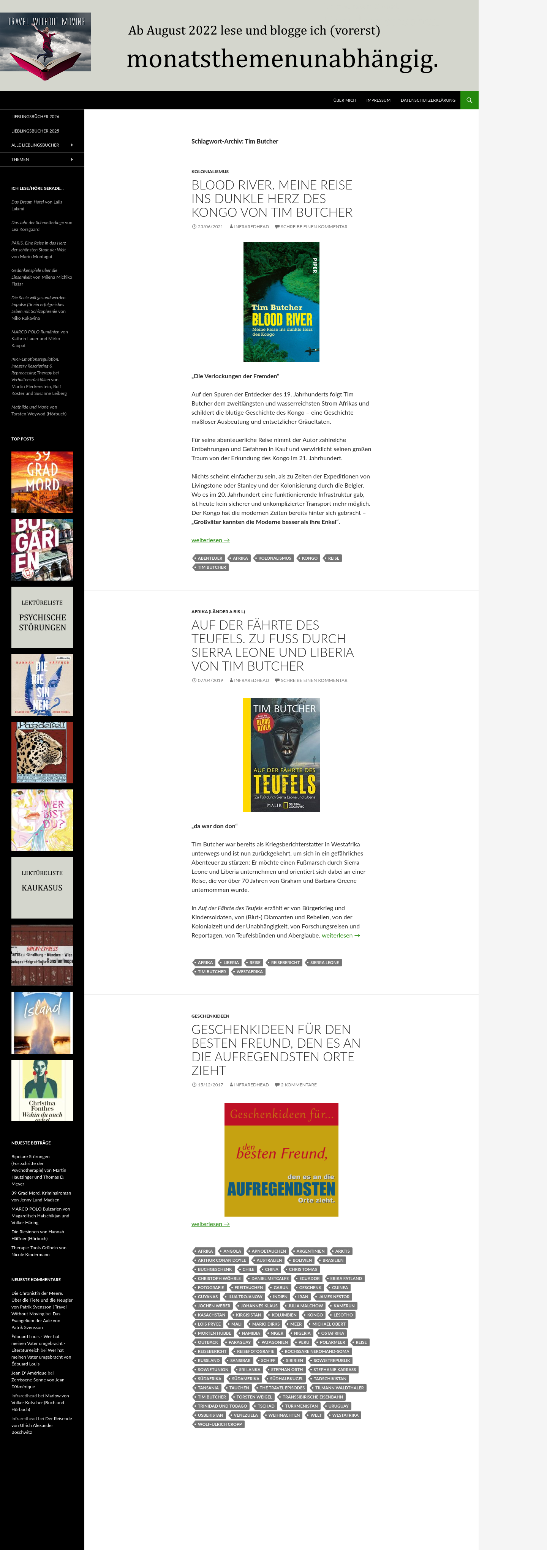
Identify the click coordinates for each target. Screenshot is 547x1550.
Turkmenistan (301, 1405)
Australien (269, 1260)
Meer (296, 1323)
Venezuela (246, 1415)
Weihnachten (284, 1415)
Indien (280, 1296)
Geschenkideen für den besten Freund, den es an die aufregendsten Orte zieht (276, 1049)
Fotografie (211, 1287)
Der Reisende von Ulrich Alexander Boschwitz (41, 1425)
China (271, 1269)
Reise (333, 558)
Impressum (378, 100)
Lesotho (343, 1314)
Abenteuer (210, 558)
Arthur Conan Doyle (222, 1260)
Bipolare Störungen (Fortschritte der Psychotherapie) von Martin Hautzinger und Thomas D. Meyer (38, 1170)
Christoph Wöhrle (219, 1278)
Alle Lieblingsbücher (35, 144)
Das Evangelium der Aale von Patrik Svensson (35, 1320)
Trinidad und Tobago (222, 1405)
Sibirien (294, 1360)
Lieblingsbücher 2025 (35, 130)
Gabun (281, 1287)
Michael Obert (328, 1323)
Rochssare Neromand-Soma (317, 1351)
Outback (208, 1342)
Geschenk (310, 1287)
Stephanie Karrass (335, 1369)
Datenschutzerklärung (428, 100)
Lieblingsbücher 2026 (35, 116)
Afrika (240, 558)
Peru (304, 1342)
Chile (249, 1269)
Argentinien (311, 1251)
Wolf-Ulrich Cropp (220, 1424)
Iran (303, 1296)
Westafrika (250, 971)
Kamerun (344, 1305)
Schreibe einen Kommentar (314, 226)
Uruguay (339, 1405)
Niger (277, 1333)
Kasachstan (211, 1314)
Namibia (251, 1333)
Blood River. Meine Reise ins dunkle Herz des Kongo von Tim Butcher (272, 198)
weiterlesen (210, 539)
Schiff (268, 1360)
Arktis (342, 1251)
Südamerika (245, 1378)
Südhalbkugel (286, 1378)
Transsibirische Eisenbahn (313, 1396)
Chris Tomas (303, 1269)
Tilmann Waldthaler (339, 1387)
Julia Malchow (305, 1305)
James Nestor (334, 1296)
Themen (20, 159)
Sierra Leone (324, 962)
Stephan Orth (287, 1369)
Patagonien (274, 1342)
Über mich (345, 100)
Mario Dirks (266, 1323)
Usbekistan (210, 1415)
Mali (236, 1323)
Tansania (208, 1387)
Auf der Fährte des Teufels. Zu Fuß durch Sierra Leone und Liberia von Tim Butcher (272, 645)
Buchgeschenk (215, 1269)
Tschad (266, 1405)
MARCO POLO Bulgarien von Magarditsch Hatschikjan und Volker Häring (40, 1215)
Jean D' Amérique (28, 1373)
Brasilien (333, 1260)
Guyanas (208, 1296)
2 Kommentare (299, 1085)
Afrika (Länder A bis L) (218, 611)
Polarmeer (332, 1342)
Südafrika (209, 1378)
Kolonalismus (275, 558)
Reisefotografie (255, 1351)
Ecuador (309, 1278)
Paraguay (240, 1342)
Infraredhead (251, 226)
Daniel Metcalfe (270, 1278)
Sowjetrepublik (332, 1360)
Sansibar (240, 1360)
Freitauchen (249, 1287)
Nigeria (302, 1333)
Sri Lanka (250, 1369)
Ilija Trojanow (245, 1296)
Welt (315, 1415)
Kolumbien (284, 1314)
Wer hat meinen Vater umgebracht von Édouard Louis (41, 1357)
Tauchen (239, 1387)
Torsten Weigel (254, 1396)
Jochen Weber (214, 1305)
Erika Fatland (346, 1278)
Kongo (310, 558)
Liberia (231, 962)
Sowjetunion (213, 1369)
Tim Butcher (212, 567)
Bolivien (302, 1260)
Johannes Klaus (259, 1305)
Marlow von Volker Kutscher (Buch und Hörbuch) (40, 1402)
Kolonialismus (210, 171)
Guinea (340, 1287)
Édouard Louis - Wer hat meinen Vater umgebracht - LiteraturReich (38, 1343)
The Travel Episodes (282, 1387)
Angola (232, 1251)
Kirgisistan (248, 1314)
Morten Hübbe (214, 1333)
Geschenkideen (210, 1016)
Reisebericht (285, 962)
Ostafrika (332, 1333)
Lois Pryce (209, 1323)
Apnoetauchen (269, 1251)
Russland (209, 1360)
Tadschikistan (330, 1378)
